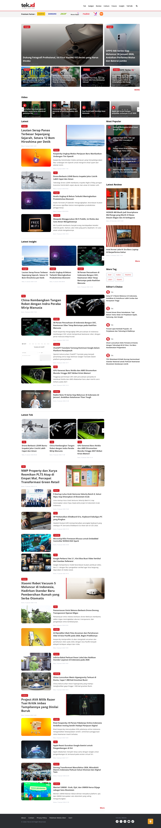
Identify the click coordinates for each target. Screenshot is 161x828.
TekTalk (130, 6)
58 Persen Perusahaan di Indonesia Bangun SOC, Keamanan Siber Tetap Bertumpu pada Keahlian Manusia (88, 277)
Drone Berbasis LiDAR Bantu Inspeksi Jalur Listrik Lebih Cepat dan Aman (34, 448)
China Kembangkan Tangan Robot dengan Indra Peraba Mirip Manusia (62, 448)
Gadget (91, 6)
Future (114, 6)
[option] (36, 109)
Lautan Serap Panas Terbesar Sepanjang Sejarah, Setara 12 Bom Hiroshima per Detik (35, 275)
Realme (128, 275)
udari (110, 279)
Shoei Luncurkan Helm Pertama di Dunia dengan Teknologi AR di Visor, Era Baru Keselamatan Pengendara (122, 345)
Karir (70, 818)
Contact (31, 818)
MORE (137, 90)
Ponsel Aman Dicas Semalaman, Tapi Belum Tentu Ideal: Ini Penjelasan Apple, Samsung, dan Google (121, 314)
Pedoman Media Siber (57, 818)
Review (98, 6)
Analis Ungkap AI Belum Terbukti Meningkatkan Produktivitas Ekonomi (60, 275)
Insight (121, 6)
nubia (118, 275)
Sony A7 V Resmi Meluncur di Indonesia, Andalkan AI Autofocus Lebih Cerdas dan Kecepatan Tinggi (122, 298)
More (137, 261)
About (23, 818)
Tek (84, 6)
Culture (106, 6)
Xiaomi (119, 279)
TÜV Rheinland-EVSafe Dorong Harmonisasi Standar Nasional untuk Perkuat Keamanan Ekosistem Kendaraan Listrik (123, 361)
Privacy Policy (42, 818)
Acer (109, 275)
